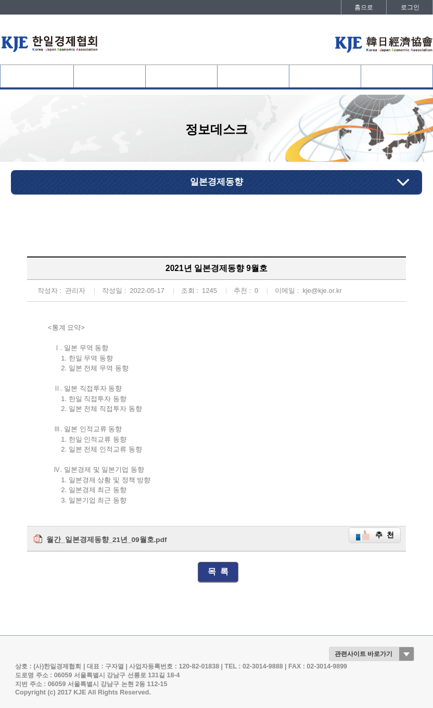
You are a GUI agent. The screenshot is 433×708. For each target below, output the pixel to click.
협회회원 (109, 76)
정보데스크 (325, 76)
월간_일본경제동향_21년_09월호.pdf (106, 540)
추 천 (384, 535)
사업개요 (181, 76)
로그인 (410, 7)
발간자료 (396, 76)
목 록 (218, 571)
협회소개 (37, 76)
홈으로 (363, 7)
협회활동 (253, 76)
